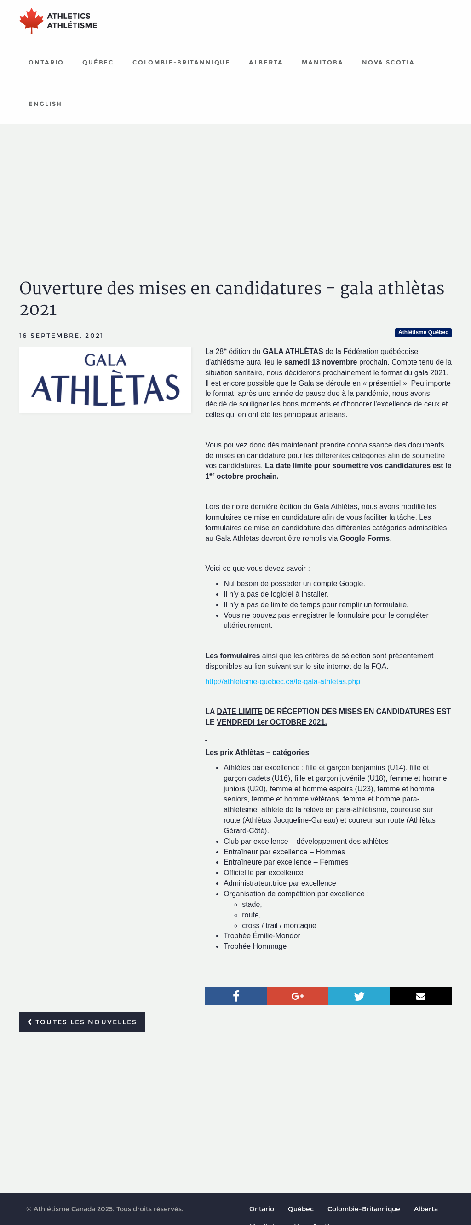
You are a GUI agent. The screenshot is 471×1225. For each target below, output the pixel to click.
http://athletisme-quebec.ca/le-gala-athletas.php (282, 681)
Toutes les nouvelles (82, 1022)
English (45, 103)
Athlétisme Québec (423, 332)
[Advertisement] (235, 193)
